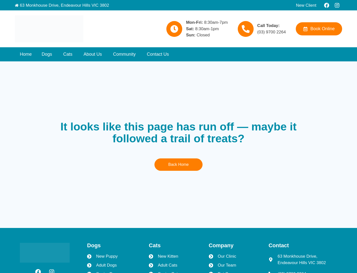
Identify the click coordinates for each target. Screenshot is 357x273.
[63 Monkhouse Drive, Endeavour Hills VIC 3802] (17, 5)
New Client (306, 5)
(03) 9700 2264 (271, 32)
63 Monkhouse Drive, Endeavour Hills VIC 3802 (64, 5)
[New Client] (293, 5)
